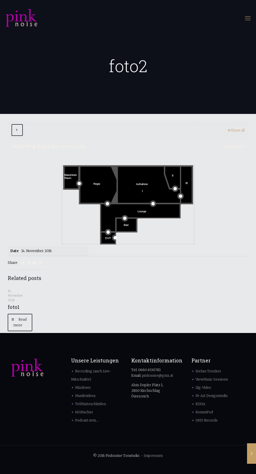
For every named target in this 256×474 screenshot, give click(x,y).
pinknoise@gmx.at (157, 375)
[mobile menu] (247, 18)
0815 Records (207, 420)
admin (41, 146)
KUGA (200, 404)
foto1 (13, 307)
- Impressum (152, 456)
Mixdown (82, 387)
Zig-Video (203, 387)
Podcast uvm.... (87, 420)
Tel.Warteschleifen (90, 404)
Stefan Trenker (208, 371)
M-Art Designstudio (212, 396)
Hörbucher (84, 412)
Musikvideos (85, 396)
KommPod (204, 412)
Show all (236, 130)
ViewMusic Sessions (212, 379)
